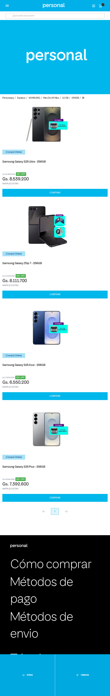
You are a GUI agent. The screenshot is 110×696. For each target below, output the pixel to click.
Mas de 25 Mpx (51, 98)
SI (83, 98)
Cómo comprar (50, 564)
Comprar (55, 192)
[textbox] (55, 15)
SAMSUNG (34, 98)
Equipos (21, 98)
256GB (75, 98)
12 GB (65, 98)
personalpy (8, 98)
